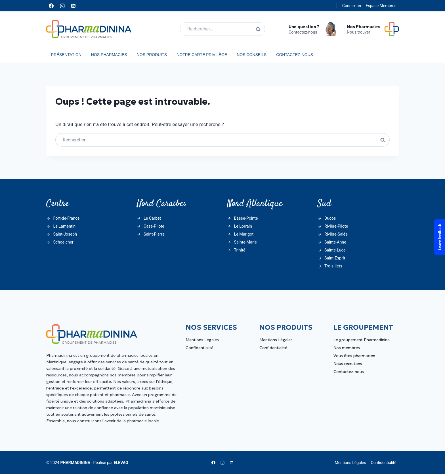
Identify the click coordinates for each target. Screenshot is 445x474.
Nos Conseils (251, 54)
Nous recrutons (347, 363)
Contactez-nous (294, 54)
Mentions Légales (202, 339)
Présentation (66, 54)
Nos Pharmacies (109, 54)
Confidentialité (199, 347)
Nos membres (346, 347)
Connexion (351, 5)
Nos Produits (152, 54)
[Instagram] (62, 6)
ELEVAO (121, 462)
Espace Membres (381, 5)
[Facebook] (51, 6)
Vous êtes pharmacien (354, 355)
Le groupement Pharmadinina (361, 339)
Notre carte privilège (202, 54)
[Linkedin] (73, 6)
